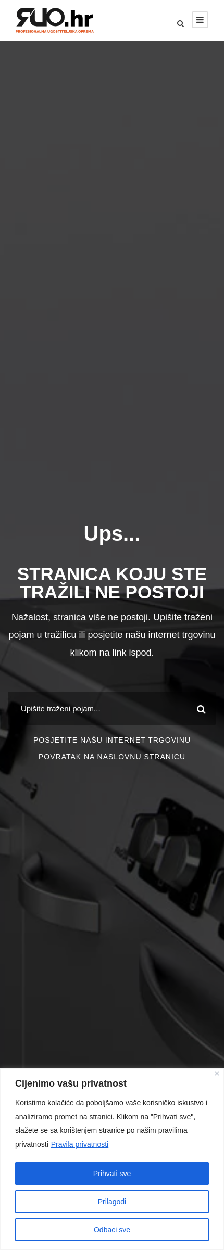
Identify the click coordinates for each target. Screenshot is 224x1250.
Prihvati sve (112, 1173)
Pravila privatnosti (80, 1144)
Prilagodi (112, 1201)
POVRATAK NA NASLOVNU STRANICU (112, 756)
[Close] (217, 1073)
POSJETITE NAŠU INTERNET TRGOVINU (112, 740)
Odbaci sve (112, 1230)
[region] (112, 1159)
